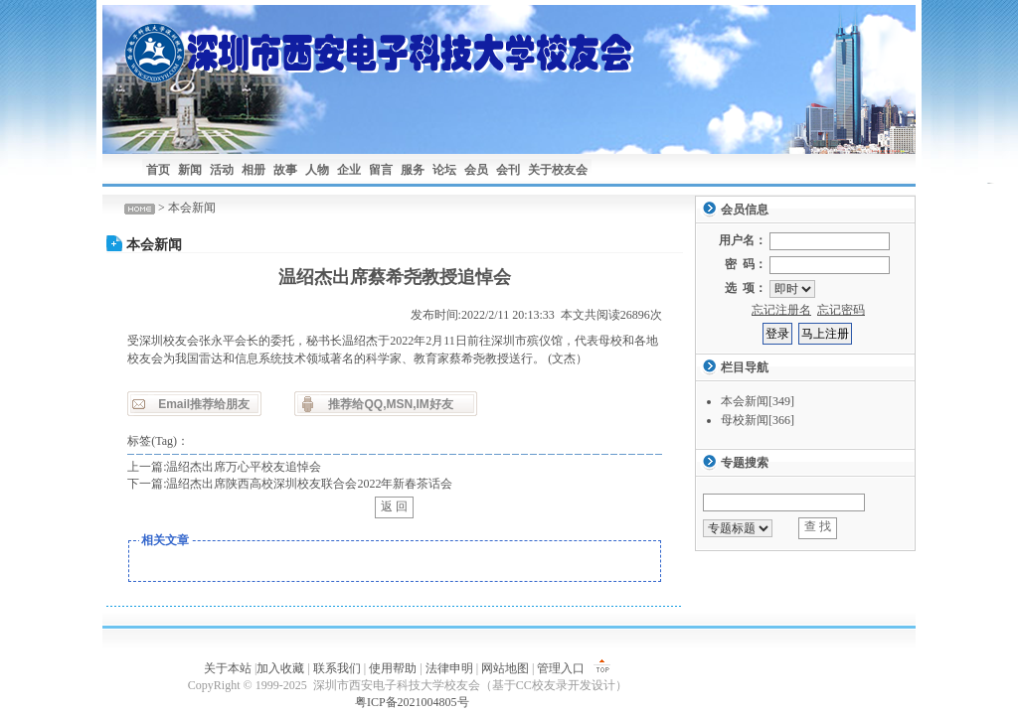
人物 (317, 170)
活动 (222, 170)
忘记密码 (841, 310)
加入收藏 (280, 668)
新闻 (190, 170)
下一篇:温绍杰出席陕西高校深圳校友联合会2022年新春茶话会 (289, 484)
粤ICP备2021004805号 (412, 702)
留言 (381, 170)
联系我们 (337, 668)
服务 (412, 170)
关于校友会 (558, 170)
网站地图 (505, 668)
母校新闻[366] (757, 420)
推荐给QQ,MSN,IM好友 (390, 404)
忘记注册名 (781, 310)
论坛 (444, 170)
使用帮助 (393, 668)
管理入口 (561, 668)
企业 (349, 170)
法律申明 (449, 668)
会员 (476, 170)
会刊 (508, 170)
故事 (285, 170)
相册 (253, 170)
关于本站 (228, 668)
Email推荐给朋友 (204, 404)
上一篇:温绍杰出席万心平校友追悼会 (224, 467)
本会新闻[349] (757, 401)
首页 (158, 170)
